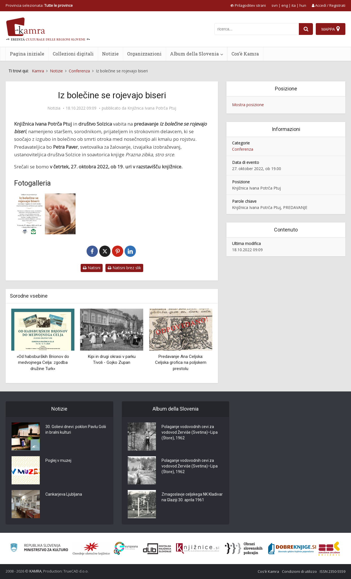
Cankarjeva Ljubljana (63, 494)
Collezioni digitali (73, 54)
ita (294, 5)
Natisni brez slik (124, 267)
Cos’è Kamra (245, 54)
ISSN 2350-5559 (332, 571)
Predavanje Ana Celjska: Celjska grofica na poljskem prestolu (180, 362)
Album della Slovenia (194, 54)
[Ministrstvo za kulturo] (39, 548)
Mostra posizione (248, 104)
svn (274, 5)
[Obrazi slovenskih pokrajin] (243, 549)
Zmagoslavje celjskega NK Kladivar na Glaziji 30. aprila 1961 (192, 497)
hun (302, 5)
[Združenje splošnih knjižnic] (329, 549)
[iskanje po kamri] (256, 29)
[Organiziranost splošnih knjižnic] (91, 549)
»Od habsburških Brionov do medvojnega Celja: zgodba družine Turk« (43, 362)
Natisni (91, 267)
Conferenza (242, 149)
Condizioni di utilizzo (299, 571)
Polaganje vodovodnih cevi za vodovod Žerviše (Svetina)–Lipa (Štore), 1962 (190, 432)
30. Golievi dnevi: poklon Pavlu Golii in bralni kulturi (75, 429)
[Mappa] (330, 29)
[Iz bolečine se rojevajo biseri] (45, 213)
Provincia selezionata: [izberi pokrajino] (39, 5)
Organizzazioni (144, 54)
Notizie (110, 54)
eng (284, 5)
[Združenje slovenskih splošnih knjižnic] (197, 548)
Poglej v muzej (58, 460)
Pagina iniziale (27, 54)
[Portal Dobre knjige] (292, 548)
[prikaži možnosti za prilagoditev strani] (248, 5)
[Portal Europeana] (126, 548)
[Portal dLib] (157, 549)
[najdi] (306, 29)
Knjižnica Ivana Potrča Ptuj (151, 108)
